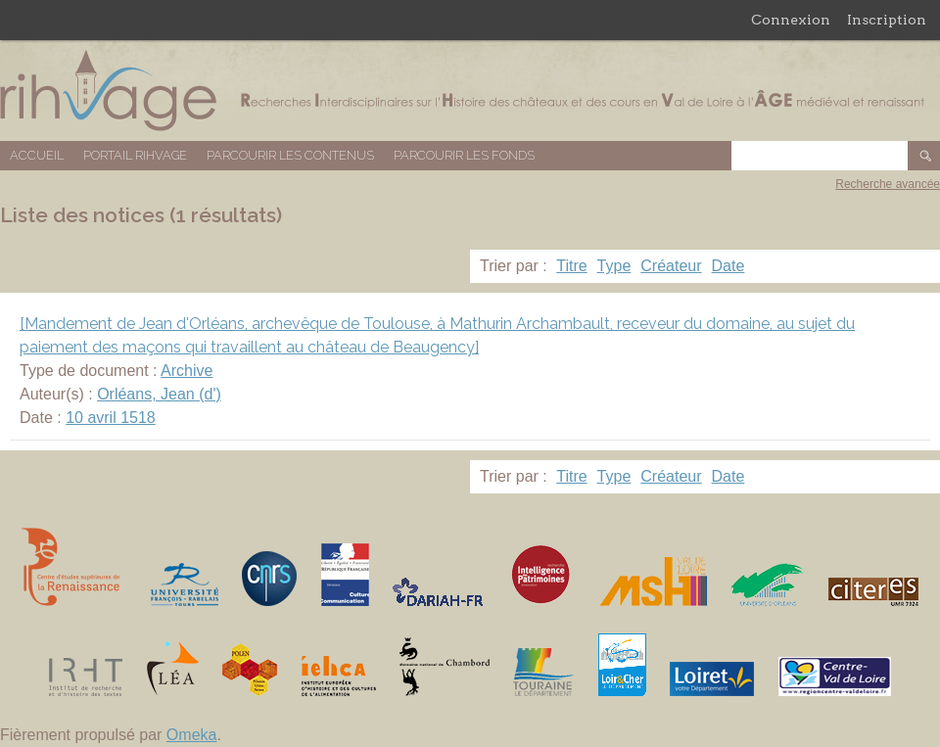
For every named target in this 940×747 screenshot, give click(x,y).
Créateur (670, 265)
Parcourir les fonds (464, 155)
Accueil (37, 155)
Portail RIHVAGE (135, 155)
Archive (186, 370)
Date (728, 265)
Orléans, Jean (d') (159, 394)
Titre (571, 265)
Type (614, 265)
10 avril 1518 (111, 417)
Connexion (790, 19)
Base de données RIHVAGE (470, 90)
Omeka (191, 734)
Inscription (886, 19)
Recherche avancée (887, 184)
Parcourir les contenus (290, 155)
